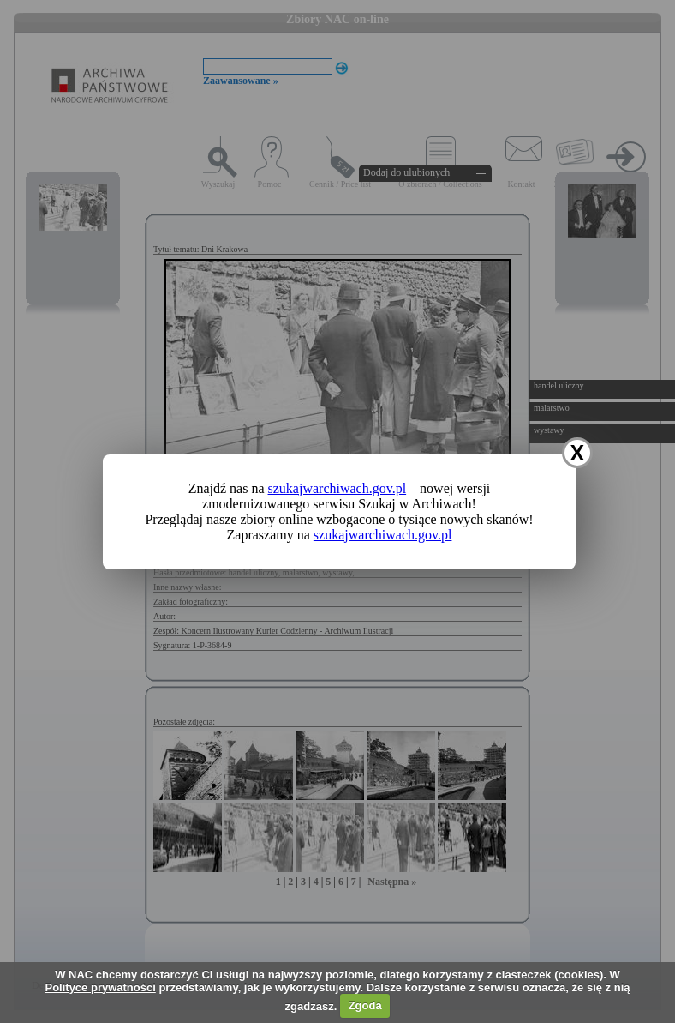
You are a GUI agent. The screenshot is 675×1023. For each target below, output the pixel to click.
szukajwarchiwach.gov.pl (337, 488)
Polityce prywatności (100, 987)
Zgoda (365, 1005)
